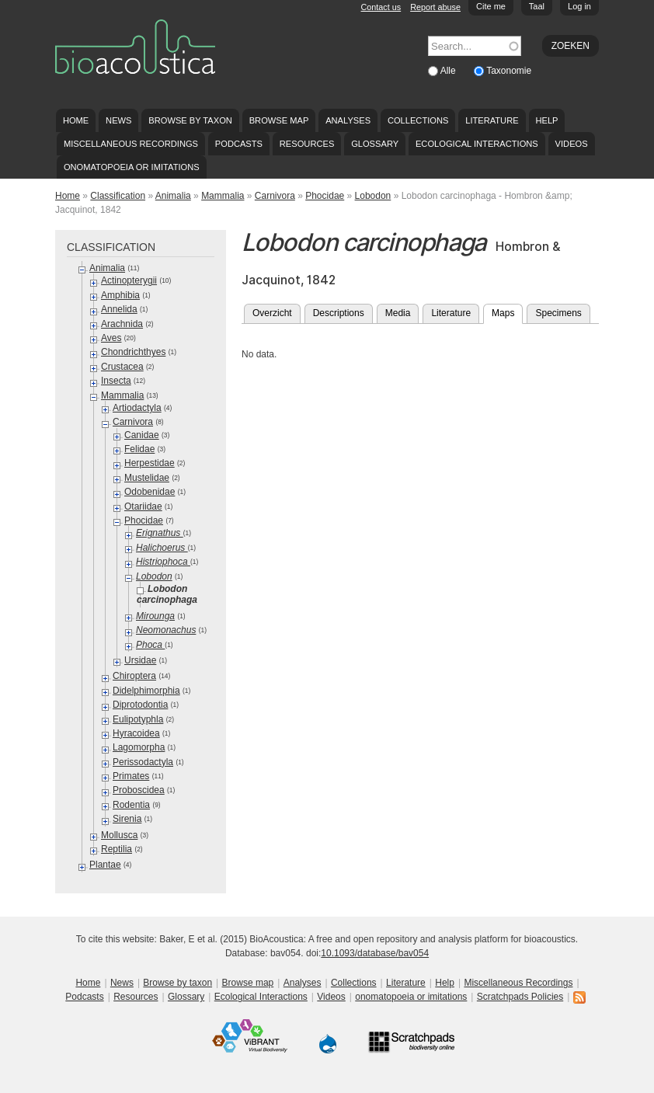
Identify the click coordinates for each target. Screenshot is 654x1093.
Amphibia (120, 295)
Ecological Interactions (477, 143)
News (118, 120)
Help (546, 120)
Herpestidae (149, 463)
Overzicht (272, 313)
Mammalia (222, 195)
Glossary (374, 143)
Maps (507, 312)
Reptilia (116, 849)
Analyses (347, 120)
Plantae (105, 864)
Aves (111, 337)
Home (76, 120)
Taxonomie (508, 70)
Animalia (173, 195)
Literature (491, 120)
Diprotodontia (140, 704)
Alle (449, 70)
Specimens (558, 313)
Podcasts (239, 143)
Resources (307, 143)
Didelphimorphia (146, 690)
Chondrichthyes (133, 351)
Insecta (116, 380)
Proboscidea (139, 790)
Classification (117, 195)
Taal (536, 6)
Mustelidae (146, 477)
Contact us (381, 7)
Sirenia (127, 818)
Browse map (279, 120)
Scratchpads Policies (520, 996)
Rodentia (131, 804)
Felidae (139, 449)
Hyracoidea (136, 733)
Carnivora (275, 195)
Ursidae (140, 660)
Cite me (491, 6)
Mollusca (119, 835)
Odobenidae (149, 491)
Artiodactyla (137, 407)
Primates (131, 776)
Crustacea (122, 366)
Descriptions (338, 313)
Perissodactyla (143, 762)
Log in (579, 6)
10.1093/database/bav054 (375, 953)
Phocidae (324, 195)
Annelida (119, 309)
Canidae (141, 435)
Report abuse (435, 7)
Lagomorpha (139, 747)
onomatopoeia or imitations (132, 167)
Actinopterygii (129, 280)
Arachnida (122, 324)
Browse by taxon (190, 120)
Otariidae (143, 506)
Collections (418, 120)
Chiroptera (134, 675)
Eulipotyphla (138, 719)
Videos (571, 143)
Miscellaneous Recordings (131, 143)
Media (398, 313)
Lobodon (373, 195)
